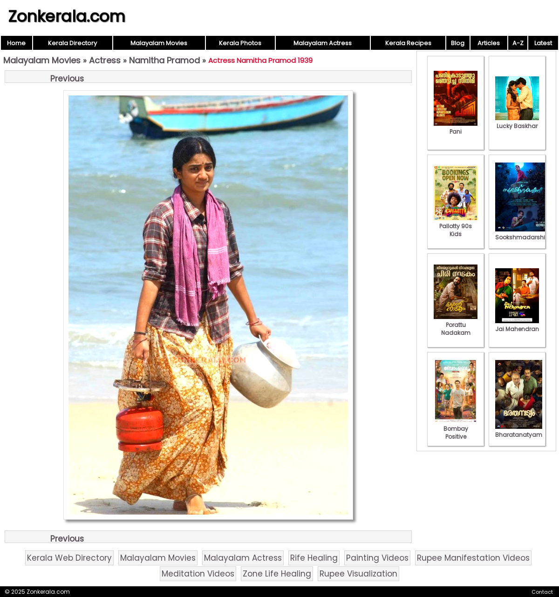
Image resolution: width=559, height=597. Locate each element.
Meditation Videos (198, 573)
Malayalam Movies (158, 43)
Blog (457, 43)
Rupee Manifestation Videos (473, 557)
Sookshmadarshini (522, 233)
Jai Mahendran (517, 325)
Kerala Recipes (408, 43)
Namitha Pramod (164, 60)
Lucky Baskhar (517, 122)
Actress (105, 60)
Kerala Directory (72, 43)
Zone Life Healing (277, 573)
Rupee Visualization (358, 573)
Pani (455, 128)
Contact (542, 592)
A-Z (518, 43)
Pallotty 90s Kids (455, 226)
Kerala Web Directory (69, 557)
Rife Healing (314, 557)
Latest (543, 43)
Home (16, 43)
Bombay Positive (455, 429)
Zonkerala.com (66, 16)
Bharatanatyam (518, 431)
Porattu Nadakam (455, 325)
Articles (488, 43)
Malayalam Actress (322, 43)
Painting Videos (377, 557)
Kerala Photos (240, 43)
